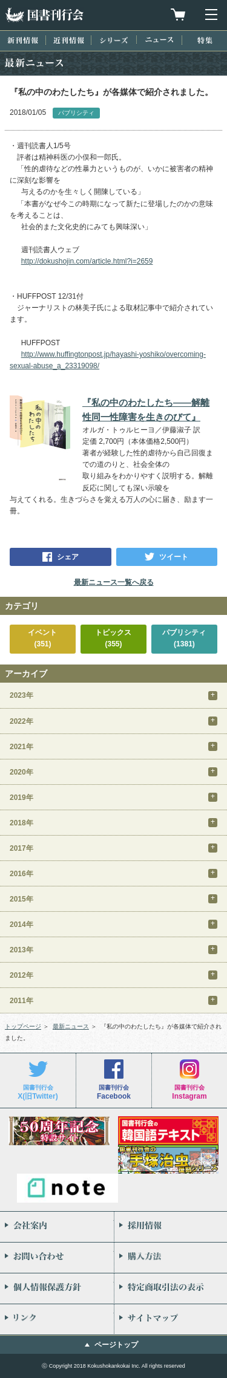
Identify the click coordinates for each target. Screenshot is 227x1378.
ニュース (159, 39)
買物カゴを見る (178, 14)
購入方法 (171, 1258)
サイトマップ (171, 1319)
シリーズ (114, 40)
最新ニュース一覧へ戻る (114, 582)
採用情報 (171, 1227)
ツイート (173, 557)
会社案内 (57, 1227)
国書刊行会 (44, 14)
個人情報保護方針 (57, 1288)
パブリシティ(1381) (184, 638)
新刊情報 (22, 40)
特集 (204, 40)
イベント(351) (42, 638)
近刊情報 (68, 40)
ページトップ (116, 1345)
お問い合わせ (57, 1258)
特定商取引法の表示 (171, 1288)
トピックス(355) (113, 638)
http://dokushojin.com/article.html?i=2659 (87, 261)
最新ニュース (71, 1026)
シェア (68, 557)
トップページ (23, 1026)
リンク (57, 1319)
